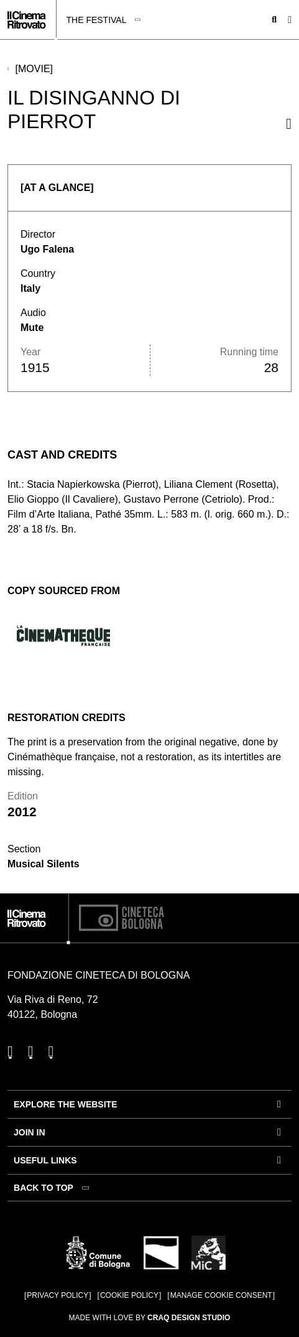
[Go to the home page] (26, 20)
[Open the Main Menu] (290, 19)
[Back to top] (53, 1188)
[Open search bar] (274, 20)
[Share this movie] (289, 123)
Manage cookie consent (221, 1295)
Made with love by (150, 1317)
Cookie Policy (129, 1295)
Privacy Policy (57, 1295)
